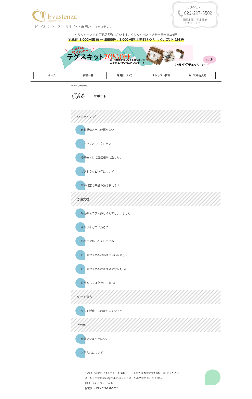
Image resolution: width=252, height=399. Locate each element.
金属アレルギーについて (96, 338)
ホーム (52, 75)
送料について (124, 75)
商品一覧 (88, 75)
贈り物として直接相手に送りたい (101, 157)
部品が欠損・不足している (97, 241)
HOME (74, 86)
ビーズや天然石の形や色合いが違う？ (104, 255)
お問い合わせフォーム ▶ (99, 383)
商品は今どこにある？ (94, 227)
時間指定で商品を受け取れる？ (100, 185)
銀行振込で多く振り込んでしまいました (106, 213)
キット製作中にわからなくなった (101, 310)
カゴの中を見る (197, 75)
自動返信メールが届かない (97, 129)
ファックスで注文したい (96, 143)
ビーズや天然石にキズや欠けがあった (104, 269)
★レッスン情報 (161, 75)
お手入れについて (92, 352)
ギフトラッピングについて (97, 171)
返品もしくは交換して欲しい (99, 282)
